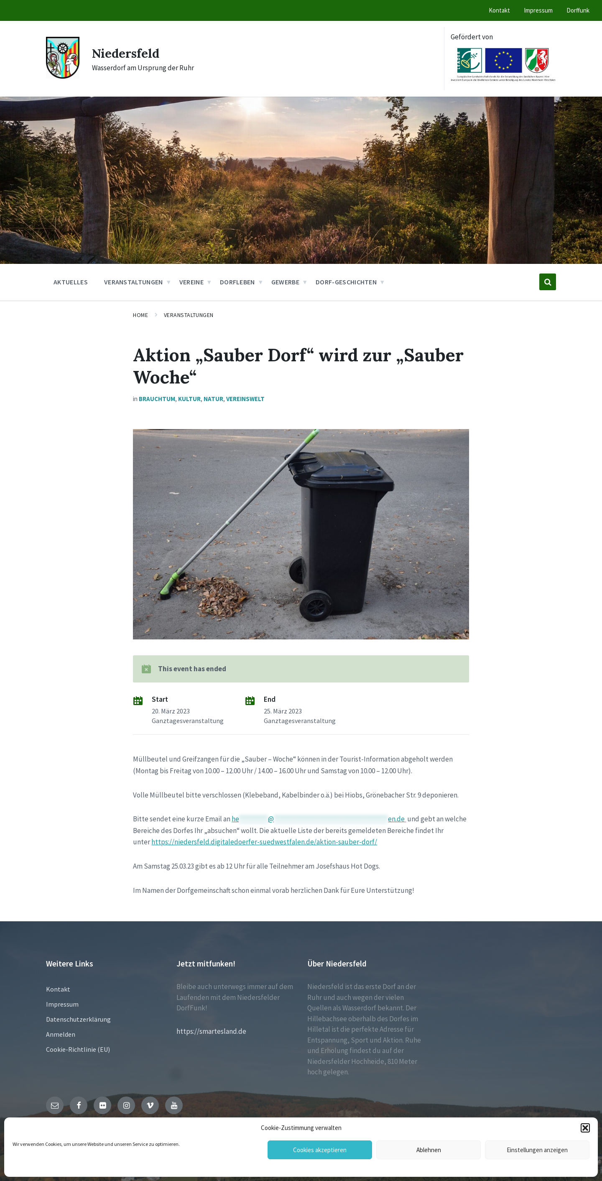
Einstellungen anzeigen (537, 1150)
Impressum (62, 1004)
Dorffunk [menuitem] (577, 10)
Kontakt (58, 989)
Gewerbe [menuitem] (285, 282)
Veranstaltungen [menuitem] (133, 282)
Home (140, 315)
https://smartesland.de (211, 1031)
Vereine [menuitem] (191, 282)
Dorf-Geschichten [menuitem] (346, 282)
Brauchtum (157, 399)
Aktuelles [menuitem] (71, 282)
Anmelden (60, 1034)
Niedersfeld (127, 53)
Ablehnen (428, 1150)
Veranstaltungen (189, 315)
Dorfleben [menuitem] (237, 282)
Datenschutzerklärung (78, 1019)
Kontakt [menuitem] (499, 10)
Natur (213, 399)
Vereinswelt (245, 399)
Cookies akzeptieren (320, 1150)
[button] (585, 1128)
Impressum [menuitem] (538, 10)
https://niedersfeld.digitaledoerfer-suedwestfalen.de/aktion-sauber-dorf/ (264, 841)
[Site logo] (62, 76)
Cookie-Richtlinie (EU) (78, 1049)
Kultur (189, 399)
